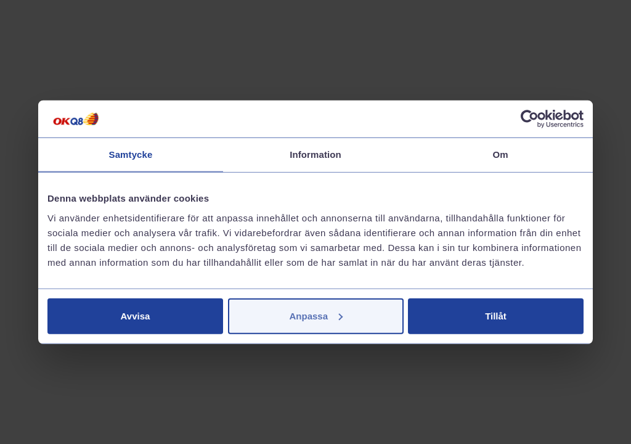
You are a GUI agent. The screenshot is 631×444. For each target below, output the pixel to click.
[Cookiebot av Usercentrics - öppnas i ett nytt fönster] (530, 119)
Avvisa (135, 315)
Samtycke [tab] (131, 154)
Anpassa (316, 315)
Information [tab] (315, 154)
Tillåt (496, 315)
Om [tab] (500, 154)
